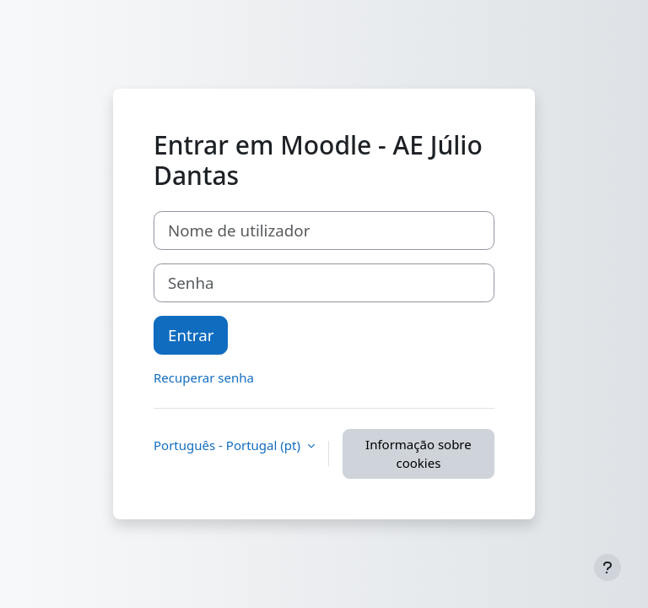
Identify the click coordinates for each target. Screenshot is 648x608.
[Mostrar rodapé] (607, 567)
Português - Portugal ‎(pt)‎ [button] (229, 445)
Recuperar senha (204, 377)
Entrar (190, 334)
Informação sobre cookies (418, 454)
